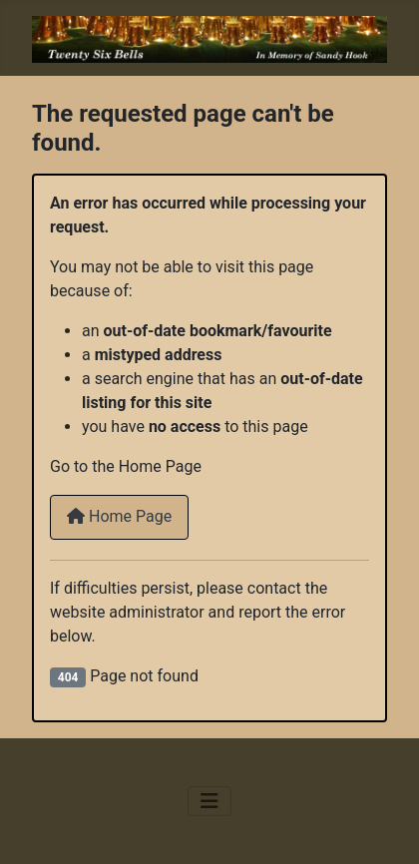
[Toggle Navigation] (209, 801)
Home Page (119, 516)
